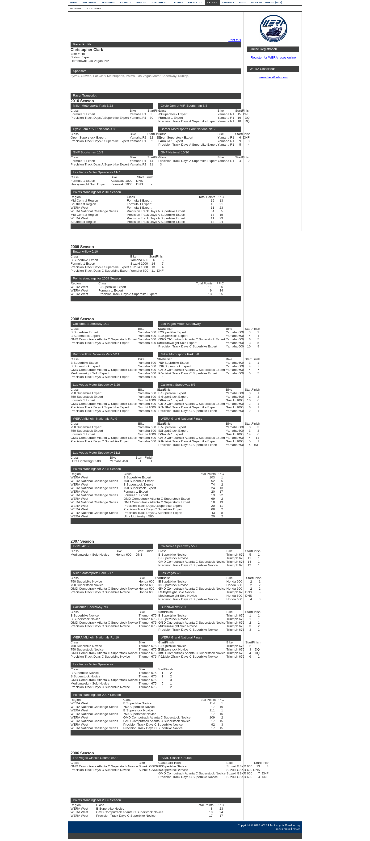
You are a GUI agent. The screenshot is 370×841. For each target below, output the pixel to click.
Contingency (160, 2)
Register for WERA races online (273, 57)
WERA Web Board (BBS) (266, 2)
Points (141, 2)
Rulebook (90, 2)
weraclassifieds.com (273, 77)
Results (125, 2)
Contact (228, 2)
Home (74, 2)
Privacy (296, 829)
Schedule (108, 2)
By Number (94, 8)
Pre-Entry (195, 2)
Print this (234, 40)
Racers (212, 2)
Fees (242, 2)
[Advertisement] (154, 25)
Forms (178, 2)
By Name (76, 8)
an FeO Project (283, 829)
